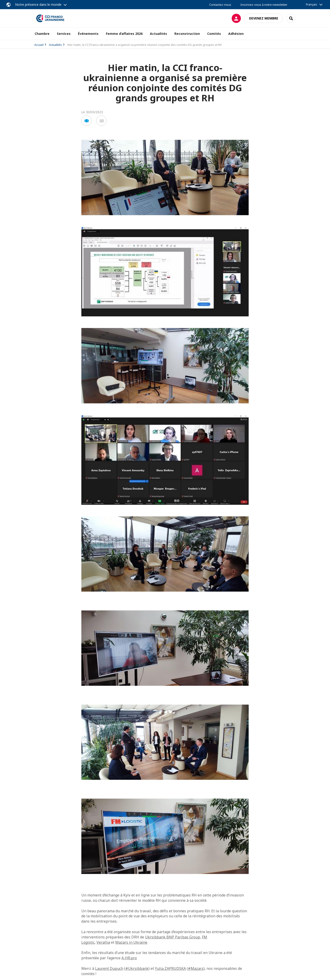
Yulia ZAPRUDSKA (170, 968)
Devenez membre (263, 18)
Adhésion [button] (236, 33)
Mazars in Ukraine (131, 942)
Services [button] (64, 33)
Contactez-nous (220, 5)
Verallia (103, 942)
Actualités (55, 45)
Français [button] (311, 4)
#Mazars (196, 968)
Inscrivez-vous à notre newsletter (263, 5)
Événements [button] (88, 33)
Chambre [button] (42, 33)
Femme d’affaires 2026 (124, 33)
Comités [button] (214, 33)
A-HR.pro (129, 957)
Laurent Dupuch (109, 968)
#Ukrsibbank (136, 968)
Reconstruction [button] (187, 33)
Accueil (39, 45)
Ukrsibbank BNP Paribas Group (172, 937)
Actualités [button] (158, 33)
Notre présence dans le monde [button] (38, 4)
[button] (86, 121)
